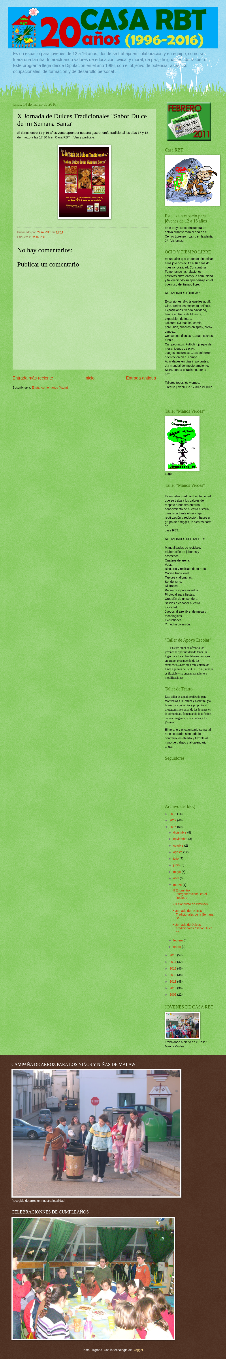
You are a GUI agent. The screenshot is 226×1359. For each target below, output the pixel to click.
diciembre (180, 832)
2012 (173, 975)
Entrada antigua (141, 378)
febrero (178, 940)
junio (177, 865)
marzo (178, 885)
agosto (178, 852)
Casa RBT (39, 237)
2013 (173, 968)
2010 (173, 988)
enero (177, 947)
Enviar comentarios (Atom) (50, 387)
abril (176, 878)
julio (176, 858)
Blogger (138, 1350)
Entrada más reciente (33, 378)
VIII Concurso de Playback (190, 904)
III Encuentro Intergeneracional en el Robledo (189, 894)
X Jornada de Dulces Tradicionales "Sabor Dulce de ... (192, 928)
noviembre (180, 839)
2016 (173, 827)
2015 (173, 955)
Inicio (89, 378)
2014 (173, 962)
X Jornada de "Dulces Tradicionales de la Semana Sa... (192, 914)
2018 (173, 814)
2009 (173, 994)
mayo (177, 872)
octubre (178, 845)
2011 (173, 981)
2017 (173, 820)
